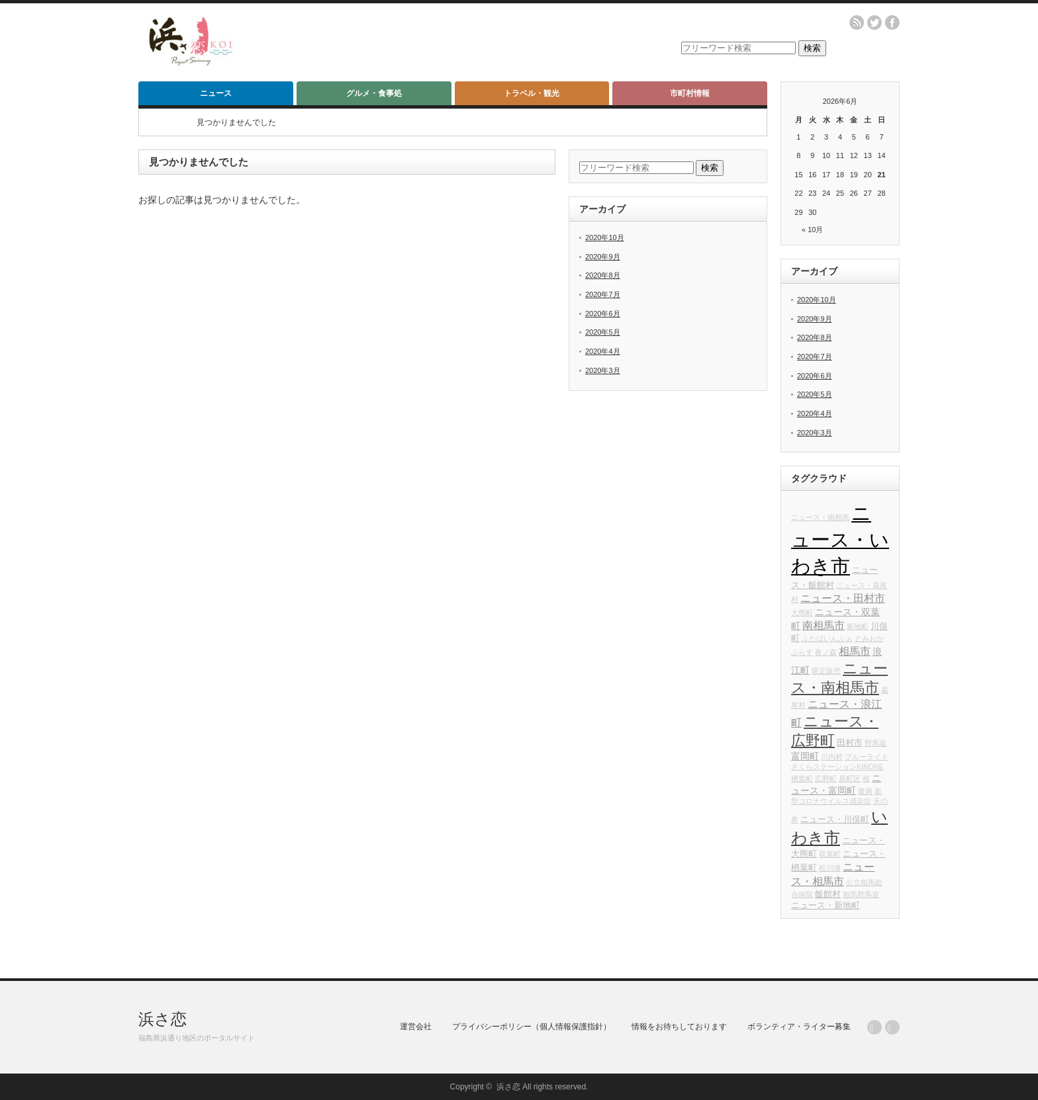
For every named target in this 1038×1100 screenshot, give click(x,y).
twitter (874, 22)
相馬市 (855, 651)
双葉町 (830, 854)
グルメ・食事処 (374, 93)
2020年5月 (602, 332)
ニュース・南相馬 (820, 517)
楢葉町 (802, 779)
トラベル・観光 (531, 93)
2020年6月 (602, 313)
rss (856, 22)
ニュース (216, 93)
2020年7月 (602, 294)
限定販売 (826, 671)
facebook (892, 22)
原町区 (850, 779)
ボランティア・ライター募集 (799, 1026)
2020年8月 (602, 275)
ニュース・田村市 (842, 598)
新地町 (858, 626)
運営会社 (416, 1026)
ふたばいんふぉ (827, 638)
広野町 (826, 779)
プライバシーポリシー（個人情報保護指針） (531, 1026)
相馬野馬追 (861, 894)
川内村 (832, 757)
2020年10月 (604, 237)
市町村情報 (690, 93)
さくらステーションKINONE (837, 767)
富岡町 (805, 756)
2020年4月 (602, 351)
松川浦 (830, 868)
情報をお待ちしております (679, 1026)
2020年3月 (602, 370)
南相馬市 (823, 625)
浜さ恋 (162, 1019)
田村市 (850, 742)
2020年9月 (602, 257)
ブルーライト (866, 757)
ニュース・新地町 (825, 905)
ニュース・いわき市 (840, 539)
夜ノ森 (826, 652)
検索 (812, 48)
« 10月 (812, 229)
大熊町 (802, 612)
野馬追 (875, 743)
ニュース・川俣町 (834, 819)
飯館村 (828, 894)
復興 (865, 791)
